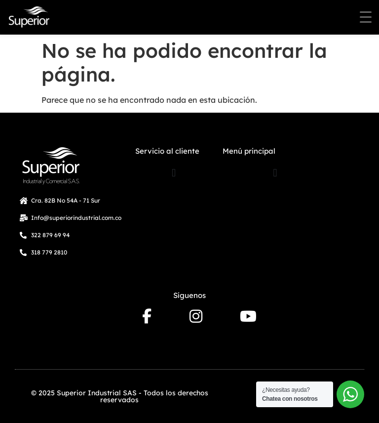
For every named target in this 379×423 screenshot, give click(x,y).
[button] (174, 173)
